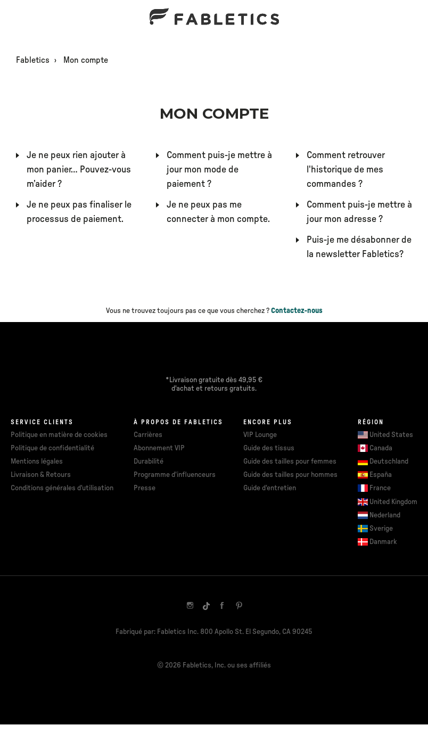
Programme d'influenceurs (175, 475)
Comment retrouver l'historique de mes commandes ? (346, 170)
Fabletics (33, 60)
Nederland (384, 515)
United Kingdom (393, 502)
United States (391, 435)
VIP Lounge (260, 435)
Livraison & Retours (41, 475)
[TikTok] (206, 605)
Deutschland (388, 461)
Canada (380, 448)
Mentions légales (37, 461)
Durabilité (148, 461)
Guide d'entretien (269, 488)
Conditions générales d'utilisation (62, 488)
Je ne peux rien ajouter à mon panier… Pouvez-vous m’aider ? (79, 170)
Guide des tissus (268, 448)
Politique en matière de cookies (59, 435)
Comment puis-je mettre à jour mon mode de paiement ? (219, 170)
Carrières (148, 435)
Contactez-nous (297, 311)
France (380, 488)
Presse (144, 488)
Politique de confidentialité (52, 448)
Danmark (383, 542)
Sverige (381, 528)
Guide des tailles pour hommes (290, 475)
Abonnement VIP (159, 448)
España (380, 475)
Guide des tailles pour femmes (289, 461)
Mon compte (85, 60)
